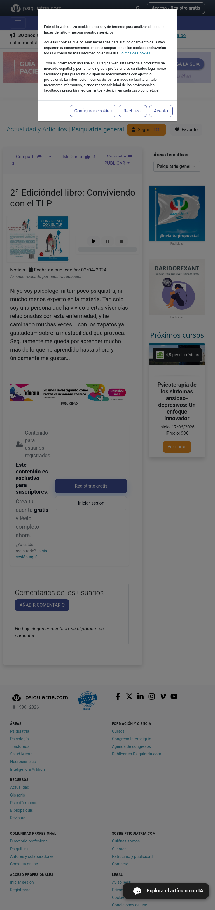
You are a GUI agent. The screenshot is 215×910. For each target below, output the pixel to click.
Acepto (161, 110)
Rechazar (132, 110)
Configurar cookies (93, 110)
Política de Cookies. (135, 53)
